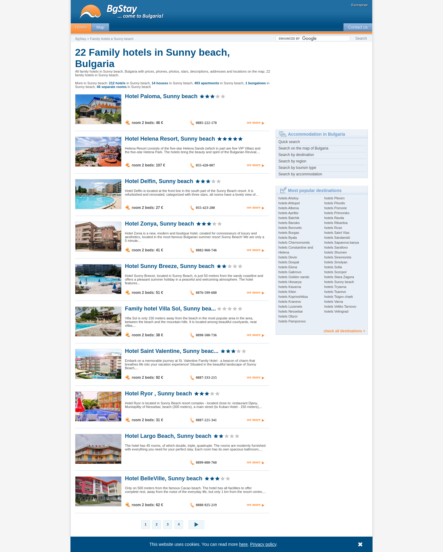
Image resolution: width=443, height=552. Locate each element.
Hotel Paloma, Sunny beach (161, 96)
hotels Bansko (289, 223)
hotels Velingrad (336, 311)
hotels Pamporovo (292, 321)
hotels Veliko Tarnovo (340, 306)
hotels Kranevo (289, 301)
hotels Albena (288, 208)
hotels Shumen (335, 252)
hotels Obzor (287, 316)
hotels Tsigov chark (338, 296)
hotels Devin (287, 257)
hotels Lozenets (290, 306)
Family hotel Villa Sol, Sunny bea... (170, 308)
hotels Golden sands (293, 277)
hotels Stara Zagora (339, 277)
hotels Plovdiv (334, 203)
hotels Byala (287, 237)
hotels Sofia (333, 267)
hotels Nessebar (290, 311)
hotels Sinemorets (337, 257)
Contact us (358, 27)
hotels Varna (333, 301)
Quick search (289, 142)
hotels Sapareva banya (341, 242)
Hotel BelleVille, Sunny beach (163, 478)
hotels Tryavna (335, 287)
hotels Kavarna (289, 287)
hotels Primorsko (336, 213)
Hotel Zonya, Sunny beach (159, 223)
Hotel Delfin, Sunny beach (159, 181)
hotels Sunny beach (339, 282)
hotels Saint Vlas (336, 232)
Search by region (292, 161)
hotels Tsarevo (335, 292)
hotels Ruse (333, 228)
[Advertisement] (322, 83)
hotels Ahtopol (289, 203)
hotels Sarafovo (336, 247)
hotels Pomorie (335, 208)
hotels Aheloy (288, 198)
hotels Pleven (334, 198)
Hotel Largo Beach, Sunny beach (168, 435)
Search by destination (296, 155)
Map (100, 27)
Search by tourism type (297, 168)
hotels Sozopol (335, 272)
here (243, 544)
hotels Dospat (288, 262)
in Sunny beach (129, 83)
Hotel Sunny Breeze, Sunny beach (169, 266)
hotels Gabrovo (289, 272)
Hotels (81, 27)
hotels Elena (287, 267)
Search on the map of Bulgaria (303, 148)
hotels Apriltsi (288, 213)
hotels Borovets (290, 228)
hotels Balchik (288, 218)
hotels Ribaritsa (336, 223)
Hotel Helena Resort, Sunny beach (170, 138)
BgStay (80, 39)
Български (359, 5)
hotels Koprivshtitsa (293, 296)
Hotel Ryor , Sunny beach (158, 393)
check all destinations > (344, 331)
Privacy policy (263, 544)
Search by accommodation (300, 174)
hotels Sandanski (337, 237)
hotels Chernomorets (294, 242)
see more (254, 122)
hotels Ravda (334, 218)
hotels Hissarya (289, 282)
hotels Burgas (288, 232)
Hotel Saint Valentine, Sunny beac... (171, 351)
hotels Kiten (287, 292)
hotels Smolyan (335, 262)
